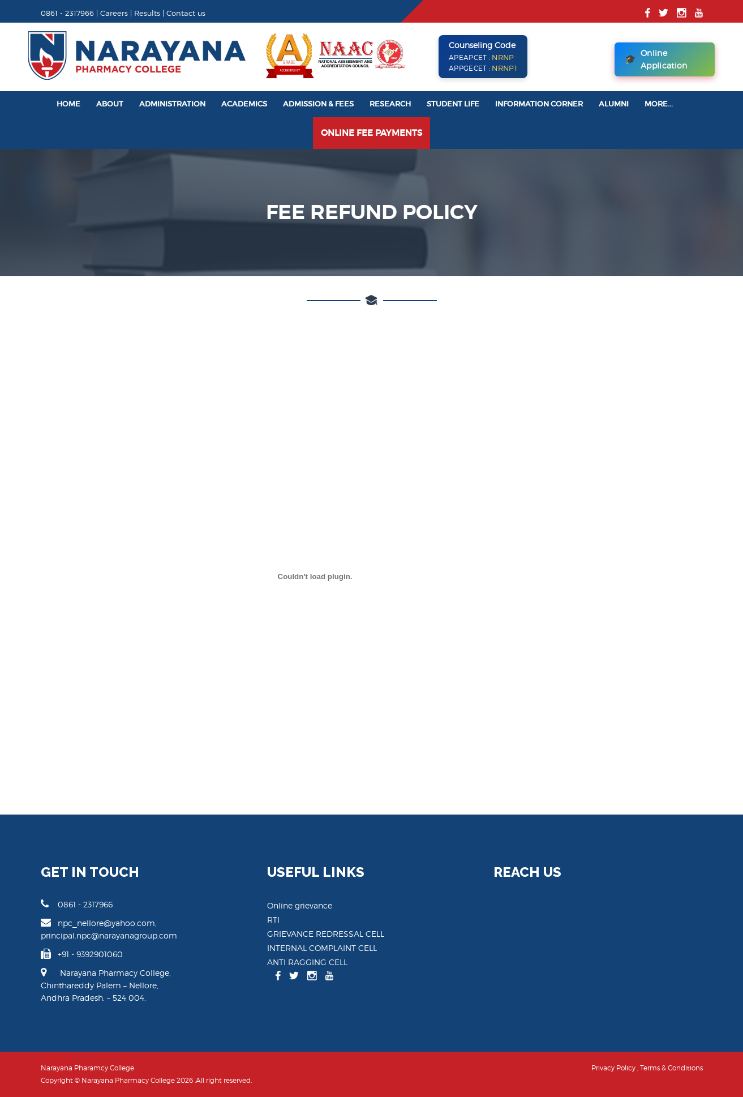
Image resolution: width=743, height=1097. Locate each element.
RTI (273, 919)
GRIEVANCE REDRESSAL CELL (325, 934)
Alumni (614, 104)
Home (68, 104)
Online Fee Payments (371, 132)
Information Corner (539, 104)
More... (659, 104)
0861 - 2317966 (77, 904)
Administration (172, 104)
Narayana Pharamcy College (87, 1068)
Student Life (453, 104)
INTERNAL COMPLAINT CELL (322, 948)
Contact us (185, 13)
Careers (114, 13)
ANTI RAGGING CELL (307, 962)
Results (147, 13)
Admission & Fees (318, 104)
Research (390, 104)
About (109, 104)
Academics (244, 104)
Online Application (656, 59)
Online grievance (299, 905)
